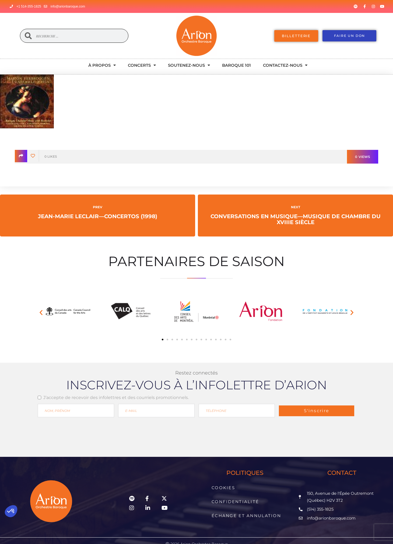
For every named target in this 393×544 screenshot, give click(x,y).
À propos (102, 65)
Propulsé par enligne (196, 534)
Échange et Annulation (246, 502)
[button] (41, 312)
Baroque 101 (236, 65)
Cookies (225, 485)
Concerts (142, 65)
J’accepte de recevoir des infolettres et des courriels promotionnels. (116, 397)
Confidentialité (236, 494)
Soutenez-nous (189, 65)
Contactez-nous (285, 65)
